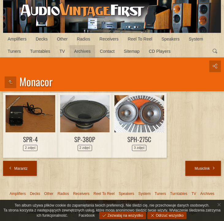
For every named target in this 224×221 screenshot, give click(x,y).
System (196, 39)
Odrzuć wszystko (169, 215)
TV (62, 51)
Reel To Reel (140, 39)
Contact (107, 51)
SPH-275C (139, 139)
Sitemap (132, 51)
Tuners (14, 51)
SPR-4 (30, 139)
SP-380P (84, 139)
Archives (82, 51)
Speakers (170, 39)
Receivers (108, 39)
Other (62, 39)
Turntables (40, 51)
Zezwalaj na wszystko (124, 215)
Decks (42, 39)
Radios (83, 39)
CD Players (160, 51)
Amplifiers (17, 39)
